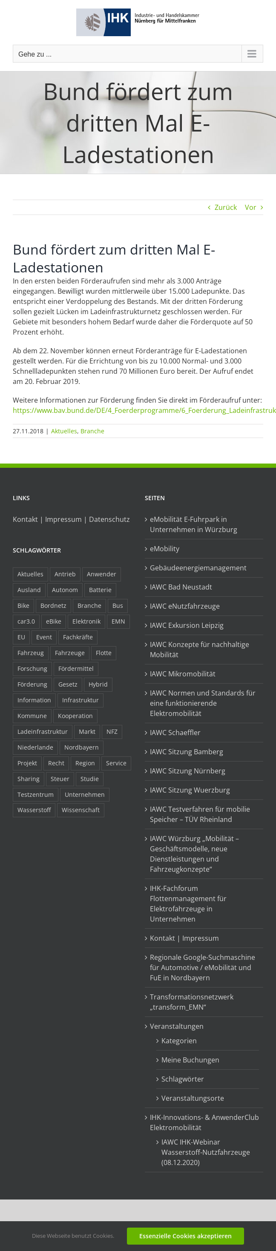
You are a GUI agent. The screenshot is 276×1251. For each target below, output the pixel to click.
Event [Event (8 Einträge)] (44, 637)
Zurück (226, 207)
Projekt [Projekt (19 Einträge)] (27, 763)
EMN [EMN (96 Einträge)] (118, 621)
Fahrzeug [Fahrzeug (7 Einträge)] (30, 653)
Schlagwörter (182, 1079)
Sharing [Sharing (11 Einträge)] (28, 779)
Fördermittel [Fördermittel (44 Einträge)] (76, 668)
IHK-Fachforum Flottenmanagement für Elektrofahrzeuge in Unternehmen (188, 904)
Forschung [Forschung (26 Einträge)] (32, 668)
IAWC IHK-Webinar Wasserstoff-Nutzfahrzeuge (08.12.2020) (205, 1152)
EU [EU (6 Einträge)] (21, 637)
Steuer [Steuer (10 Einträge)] (60, 779)
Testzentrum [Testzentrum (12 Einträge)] (35, 794)
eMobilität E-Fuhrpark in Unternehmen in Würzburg (193, 524)
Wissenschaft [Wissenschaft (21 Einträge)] (81, 810)
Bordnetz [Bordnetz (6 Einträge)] (53, 605)
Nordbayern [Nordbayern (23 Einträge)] (81, 747)
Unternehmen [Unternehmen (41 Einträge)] (85, 794)
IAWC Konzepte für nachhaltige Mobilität (199, 649)
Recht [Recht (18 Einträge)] (56, 763)
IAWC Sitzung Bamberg (186, 751)
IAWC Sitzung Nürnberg (187, 771)
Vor (250, 207)
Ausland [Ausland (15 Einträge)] (29, 590)
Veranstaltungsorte (192, 1098)
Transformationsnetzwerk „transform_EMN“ (191, 1002)
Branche (92, 431)
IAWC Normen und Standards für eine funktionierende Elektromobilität (203, 703)
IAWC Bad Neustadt (181, 587)
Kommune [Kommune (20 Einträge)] (32, 716)
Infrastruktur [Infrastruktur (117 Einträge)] (80, 700)
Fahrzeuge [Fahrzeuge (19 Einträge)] (70, 653)
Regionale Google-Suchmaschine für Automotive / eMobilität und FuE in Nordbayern (202, 967)
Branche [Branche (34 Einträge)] (89, 605)
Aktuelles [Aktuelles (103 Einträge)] (30, 574)
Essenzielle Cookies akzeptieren (185, 1236)
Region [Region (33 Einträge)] (85, 763)
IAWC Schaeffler (175, 732)
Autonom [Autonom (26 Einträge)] (65, 590)
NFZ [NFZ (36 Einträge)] (112, 731)
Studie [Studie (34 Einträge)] (89, 779)
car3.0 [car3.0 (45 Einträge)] (26, 621)
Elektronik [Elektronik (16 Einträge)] (86, 621)
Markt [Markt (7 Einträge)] (87, 731)
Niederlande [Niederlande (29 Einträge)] (35, 747)
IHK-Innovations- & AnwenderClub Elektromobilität (204, 1122)
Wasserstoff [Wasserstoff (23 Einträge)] (34, 810)
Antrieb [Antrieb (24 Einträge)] (65, 574)
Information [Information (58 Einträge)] (34, 700)
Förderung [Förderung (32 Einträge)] (32, 684)
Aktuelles (64, 431)
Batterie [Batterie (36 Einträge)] (100, 590)
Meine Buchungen (190, 1060)
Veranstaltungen (177, 1026)
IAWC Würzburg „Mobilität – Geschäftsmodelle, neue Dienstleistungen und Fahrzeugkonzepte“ (194, 854)
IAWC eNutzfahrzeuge (185, 606)
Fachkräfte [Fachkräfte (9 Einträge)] (78, 637)
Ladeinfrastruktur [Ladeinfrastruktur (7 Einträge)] (42, 731)
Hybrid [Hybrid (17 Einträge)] (98, 684)
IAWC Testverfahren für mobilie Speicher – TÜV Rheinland (200, 814)
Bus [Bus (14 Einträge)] (117, 605)
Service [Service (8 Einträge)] (116, 763)
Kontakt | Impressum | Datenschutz (71, 519)
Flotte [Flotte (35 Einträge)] (104, 653)
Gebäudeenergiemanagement (198, 568)
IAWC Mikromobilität (183, 673)
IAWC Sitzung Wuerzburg (190, 790)
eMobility (164, 548)
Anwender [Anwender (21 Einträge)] (101, 574)
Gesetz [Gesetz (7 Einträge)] (68, 684)
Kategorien (179, 1040)
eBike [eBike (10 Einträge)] (53, 621)
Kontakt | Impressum (184, 938)
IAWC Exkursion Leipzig (187, 625)
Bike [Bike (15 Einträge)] (23, 605)
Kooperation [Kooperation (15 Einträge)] (75, 716)
